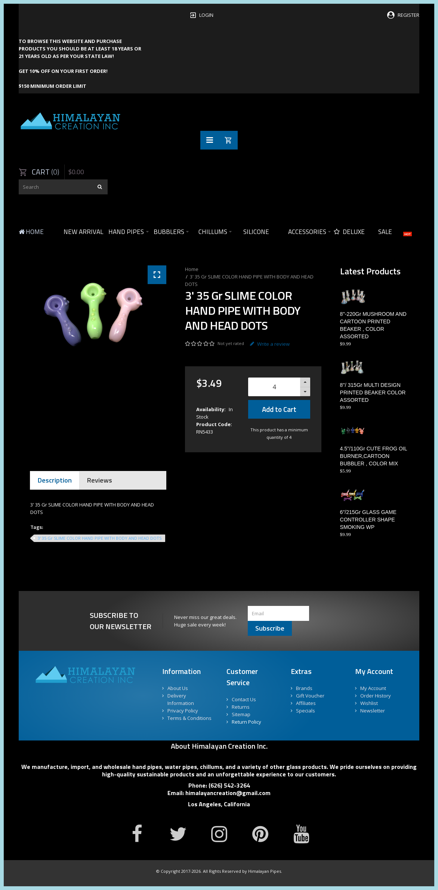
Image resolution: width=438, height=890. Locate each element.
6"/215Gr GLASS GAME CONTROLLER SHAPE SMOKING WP (368, 519)
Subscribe (269, 628)
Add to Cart (279, 409)
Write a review (270, 344)
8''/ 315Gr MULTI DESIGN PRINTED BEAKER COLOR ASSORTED (373, 392)
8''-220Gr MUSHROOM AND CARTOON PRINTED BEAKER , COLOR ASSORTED (373, 325)
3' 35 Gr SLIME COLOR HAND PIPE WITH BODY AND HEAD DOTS (99, 538)
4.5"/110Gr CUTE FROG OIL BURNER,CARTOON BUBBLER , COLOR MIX (373, 456)
